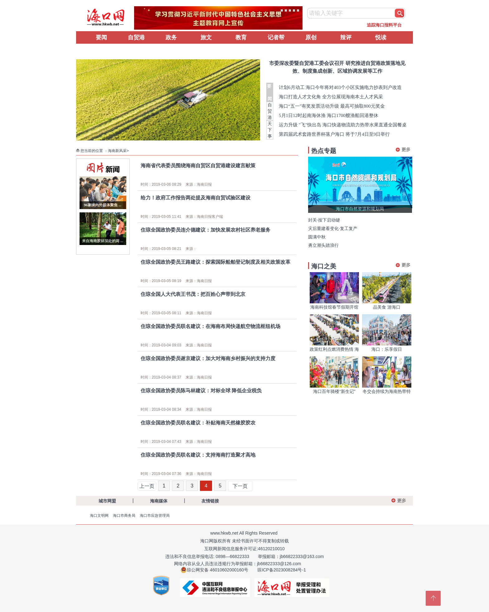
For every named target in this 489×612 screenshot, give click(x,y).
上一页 (146, 486)
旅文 (206, 37)
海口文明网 (99, 515)
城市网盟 (107, 500)
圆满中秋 (317, 237)
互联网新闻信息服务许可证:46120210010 (244, 548)
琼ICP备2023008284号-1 (281, 569)
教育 (241, 37)
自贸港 (136, 37)
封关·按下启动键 (324, 220)
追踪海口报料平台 (384, 24)
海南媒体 (158, 500)
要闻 (101, 37)
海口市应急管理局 (155, 515)
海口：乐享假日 (386, 349)
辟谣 (101, 50)
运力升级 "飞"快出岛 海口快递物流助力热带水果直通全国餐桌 (343, 124)
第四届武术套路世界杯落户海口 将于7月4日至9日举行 (334, 134)
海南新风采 (117, 151)
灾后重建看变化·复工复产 (332, 228)
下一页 (240, 486)
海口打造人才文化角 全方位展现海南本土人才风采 (331, 96)
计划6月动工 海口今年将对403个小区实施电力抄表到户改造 (340, 87)
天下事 (270, 130)
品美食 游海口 (386, 307)
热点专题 (323, 150)
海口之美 (323, 266)
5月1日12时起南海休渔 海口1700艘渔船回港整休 (328, 115)
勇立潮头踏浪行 (323, 245)
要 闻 (270, 92)
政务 (171, 37)
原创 (311, 37)
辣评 (345, 37)
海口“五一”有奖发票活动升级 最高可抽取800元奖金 (332, 106)
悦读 (380, 37)
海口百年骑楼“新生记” (334, 391)
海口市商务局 (124, 515)
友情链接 (210, 500)
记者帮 (276, 37)
